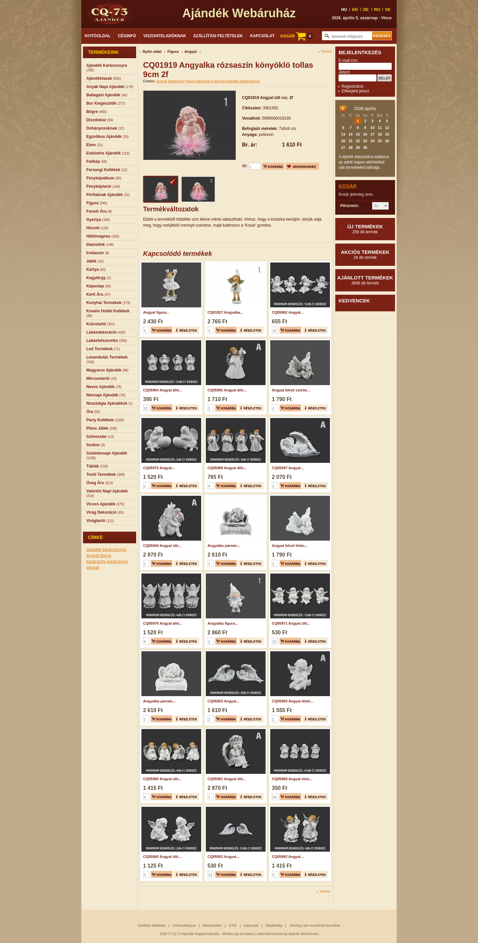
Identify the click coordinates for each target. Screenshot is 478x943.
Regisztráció (352, 86)
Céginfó (127, 36)
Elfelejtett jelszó (355, 91)
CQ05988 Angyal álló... (227, 468)
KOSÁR (296, 36)
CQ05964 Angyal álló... (162, 390)
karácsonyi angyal (210, 81)
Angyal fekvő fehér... (289, 546)
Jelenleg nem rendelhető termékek (314, 925)
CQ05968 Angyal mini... (292, 779)
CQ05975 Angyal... (159, 468)
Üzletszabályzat (184, 925)
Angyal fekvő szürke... (291, 390)
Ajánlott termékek (365, 280)
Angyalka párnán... (223, 546)
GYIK (233, 925)
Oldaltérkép (273, 925)
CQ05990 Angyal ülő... (162, 779)
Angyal (191, 51)
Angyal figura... (156, 312)
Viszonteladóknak (164, 36)
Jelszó (344, 72)
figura (105, 555)
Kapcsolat (262, 36)
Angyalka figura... (222, 623)
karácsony (96, 561)
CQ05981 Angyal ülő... (226, 779)
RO (377, 9)
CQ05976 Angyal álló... (162, 623)
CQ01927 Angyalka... (225, 312)
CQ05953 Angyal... (223, 701)
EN (355, 9)
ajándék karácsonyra (106, 549)
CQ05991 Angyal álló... (227, 390)
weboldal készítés (270, 934)
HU (344, 9)
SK (388, 9)
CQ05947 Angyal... (288, 468)
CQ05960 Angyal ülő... (162, 857)
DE (366, 9)
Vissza (326, 51)
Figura (173, 51)
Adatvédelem (212, 925)
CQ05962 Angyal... (288, 312)
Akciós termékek (365, 254)
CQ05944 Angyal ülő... (162, 546)
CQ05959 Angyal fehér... (292, 701)
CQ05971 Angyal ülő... (291, 623)
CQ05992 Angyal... (288, 857)
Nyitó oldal (152, 51)
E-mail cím (348, 60)
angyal (93, 555)
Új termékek (365, 229)
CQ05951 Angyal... (223, 857)
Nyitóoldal (98, 36)
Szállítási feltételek (218, 36)
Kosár (348, 186)
